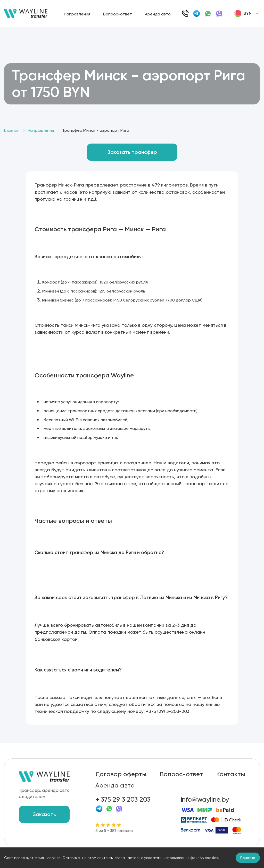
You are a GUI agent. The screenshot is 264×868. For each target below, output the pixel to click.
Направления (77, 14)
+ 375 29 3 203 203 (122, 799)
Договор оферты (120, 774)
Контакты (230, 774)
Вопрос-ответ (117, 14)
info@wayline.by (205, 799)
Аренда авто (158, 14)
